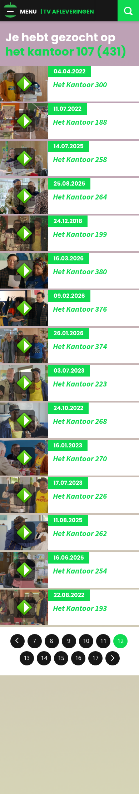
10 (86, 641)
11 (103, 641)
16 (78, 658)
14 (44, 658)
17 (95, 658)
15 (61, 658)
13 (27, 658)
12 (120, 641)
